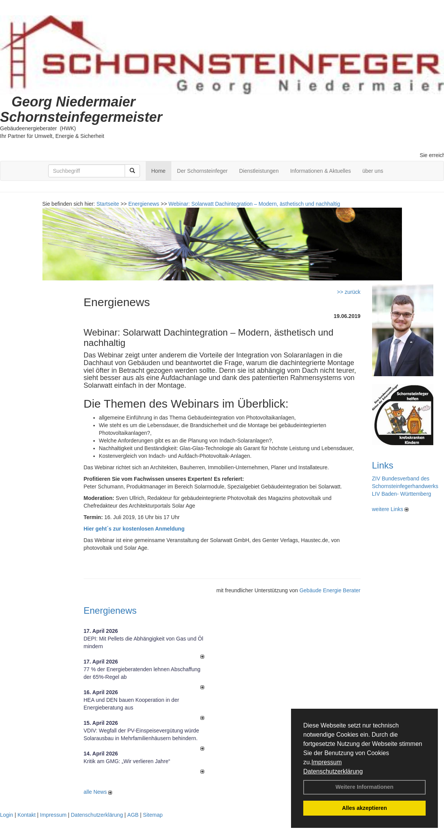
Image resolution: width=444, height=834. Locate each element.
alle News (98, 792)
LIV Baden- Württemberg (401, 494)
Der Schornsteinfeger (202, 171)
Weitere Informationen (364, 787)
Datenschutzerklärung (333, 771)
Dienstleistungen (259, 171)
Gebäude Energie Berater (330, 590)
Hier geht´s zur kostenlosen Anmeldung (134, 529)
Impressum (326, 762)
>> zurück (348, 292)
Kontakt (27, 815)
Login (6, 815)
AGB (133, 815)
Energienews (110, 610)
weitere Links (390, 509)
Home (158, 171)
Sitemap (153, 815)
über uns (372, 171)
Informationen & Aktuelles (320, 171)
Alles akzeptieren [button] (364, 808)
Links (383, 465)
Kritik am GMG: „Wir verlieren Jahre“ (127, 761)
